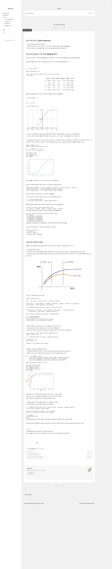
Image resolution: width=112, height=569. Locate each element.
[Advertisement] (59, 471)
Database (8, 25)
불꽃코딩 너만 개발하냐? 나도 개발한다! (36, 514)
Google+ (42, 547)
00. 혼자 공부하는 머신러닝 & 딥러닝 (34, 501)
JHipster (7, 21)
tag (3, 31)
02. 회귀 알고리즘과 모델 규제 (33, 498)
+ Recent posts (28, 538)
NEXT (62, 529)
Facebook (35, 547)
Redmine (7, 23)
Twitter (31, 547)
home (4, 29)
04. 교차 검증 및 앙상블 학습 (33, 496)
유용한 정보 (6, 13)
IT (4, 17)
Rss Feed (26, 547)
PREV (55, 529)
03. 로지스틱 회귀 (29, 13)
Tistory (85, 547)
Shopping (6, 15)
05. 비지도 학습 (30, 494)
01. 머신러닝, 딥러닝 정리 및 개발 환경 (35, 500)
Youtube (38, 547)
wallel (93, 547)
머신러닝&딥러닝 (9, 19)
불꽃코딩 (11, 8)
